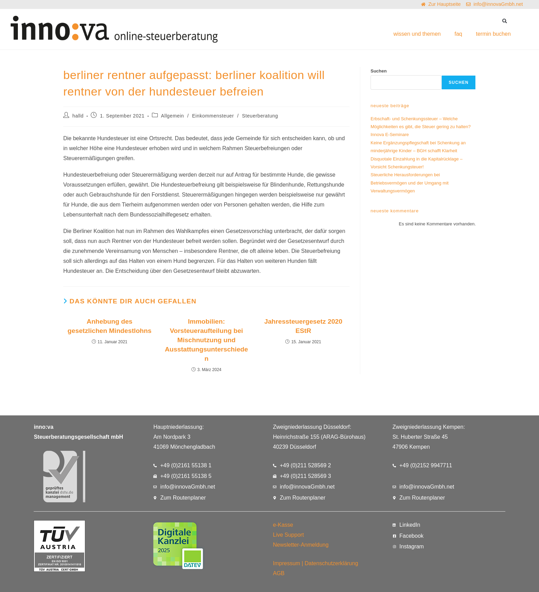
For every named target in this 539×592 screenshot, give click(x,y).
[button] (504, 20)
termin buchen (493, 34)
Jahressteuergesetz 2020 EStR (303, 326)
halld (78, 116)
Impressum (286, 563)
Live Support (288, 535)
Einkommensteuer (213, 116)
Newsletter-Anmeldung (301, 545)
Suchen (379, 71)
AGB (279, 573)
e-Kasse (283, 525)
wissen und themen (417, 34)
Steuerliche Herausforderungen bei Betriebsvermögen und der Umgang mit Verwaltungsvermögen (410, 182)
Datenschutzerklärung (331, 563)
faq (458, 34)
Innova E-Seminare (390, 134)
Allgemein (172, 116)
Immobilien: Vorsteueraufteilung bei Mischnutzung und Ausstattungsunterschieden (206, 340)
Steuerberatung (260, 116)
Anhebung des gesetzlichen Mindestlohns (110, 326)
